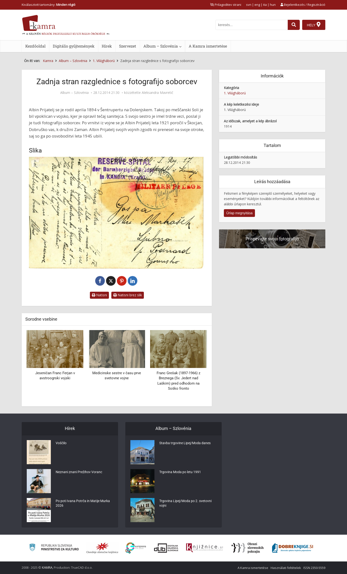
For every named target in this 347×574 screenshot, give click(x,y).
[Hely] (313, 25)
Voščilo (61, 444)
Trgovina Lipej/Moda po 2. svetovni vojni (185, 504)
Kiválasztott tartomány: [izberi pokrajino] (48, 4)
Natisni (99, 295)
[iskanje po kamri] (251, 25)
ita (265, 4)
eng (257, 4)
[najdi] (293, 25)
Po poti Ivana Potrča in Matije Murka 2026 (83, 504)
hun (273, 4)
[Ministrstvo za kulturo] (54, 548)
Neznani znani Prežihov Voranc (79, 473)
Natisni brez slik (127, 295)
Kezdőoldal (35, 45)
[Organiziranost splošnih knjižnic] (102, 548)
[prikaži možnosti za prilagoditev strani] (225, 4)
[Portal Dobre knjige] (292, 548)
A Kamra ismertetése (208, 45)
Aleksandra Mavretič (157, 92)
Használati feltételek (286, 568)
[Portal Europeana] (136, 548)
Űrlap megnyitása (239, 213)
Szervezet (127, 45)
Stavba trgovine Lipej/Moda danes (185, 444)
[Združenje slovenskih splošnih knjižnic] (204, 548)
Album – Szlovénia (160, 45)
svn (248, 4)
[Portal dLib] (166, 548)
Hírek (107, 45)
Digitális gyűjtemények (73, 45)
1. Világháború (235, 93)
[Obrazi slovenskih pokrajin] (247, 548)
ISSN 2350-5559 (314, 568)
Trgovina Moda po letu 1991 (180, 473)
